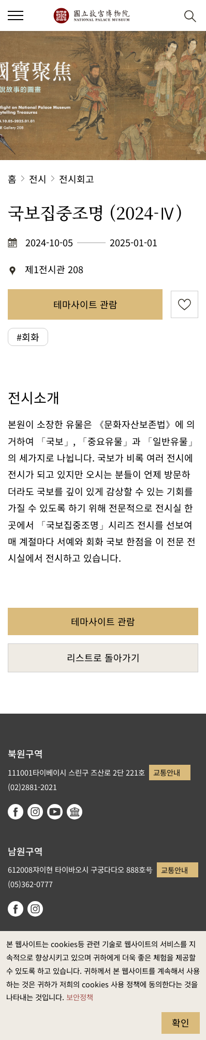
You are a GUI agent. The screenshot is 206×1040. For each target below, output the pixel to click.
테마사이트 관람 (85, 304)
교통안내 (166, 772)
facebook (15, 812)
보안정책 (79, 996)
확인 (180, 1022)
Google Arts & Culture (74, 812)
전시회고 (76, 178)
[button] (165, 16)
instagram (35, 812)
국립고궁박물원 (91, 15)
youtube (55, 812)
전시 (38, 178)
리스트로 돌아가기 (103, 657)
